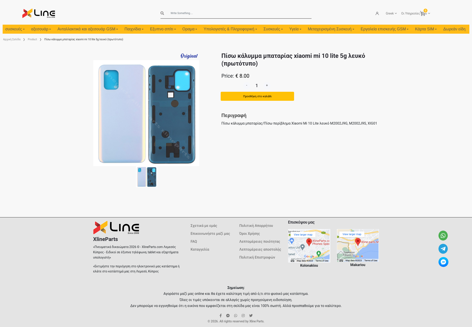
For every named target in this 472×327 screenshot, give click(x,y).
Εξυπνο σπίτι (163, 29)
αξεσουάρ (41, 29)
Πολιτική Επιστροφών (257, 257)
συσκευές (15, 29)
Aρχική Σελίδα (12, 39)
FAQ (194, 241)
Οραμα (189, 29)
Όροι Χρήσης (249, 233)
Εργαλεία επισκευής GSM (385, 29)
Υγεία (295, 29)
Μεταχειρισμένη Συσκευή (331, 29)
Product (32, 39)
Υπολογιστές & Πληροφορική (230, 29)
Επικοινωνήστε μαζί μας (210, 233)
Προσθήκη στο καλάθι (257, 96)
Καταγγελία (200, 249)
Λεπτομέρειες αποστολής (260, 249)
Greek (390, 13)
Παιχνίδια (134, 29)
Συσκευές (273, 29)
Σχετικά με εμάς (204, 226)
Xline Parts (256, 321)
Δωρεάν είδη (454, 29)
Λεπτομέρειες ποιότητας (259, 241)
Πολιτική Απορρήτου (256, 226)
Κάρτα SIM (426, 29)
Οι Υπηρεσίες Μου (414, 13)
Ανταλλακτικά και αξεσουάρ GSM (88, 29)
